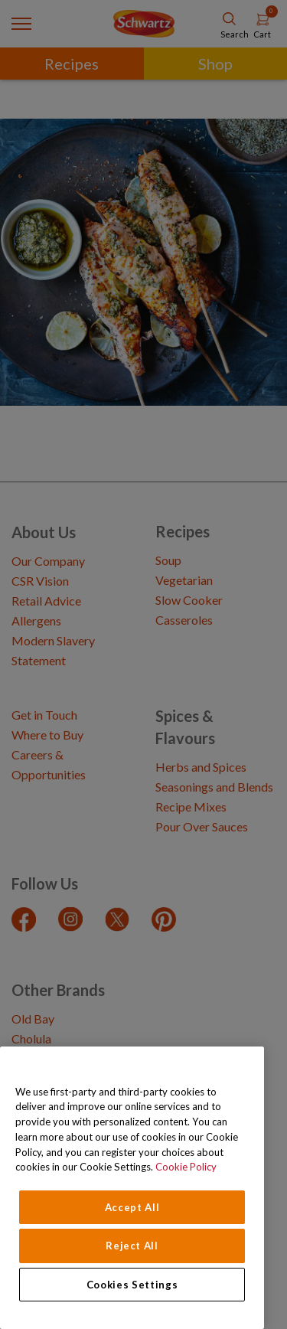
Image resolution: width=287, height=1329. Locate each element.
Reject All (132, 1245)
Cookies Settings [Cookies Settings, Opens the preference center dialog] (132, 1284)
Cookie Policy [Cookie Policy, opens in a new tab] (186, 1167)
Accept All (132, 1207)
